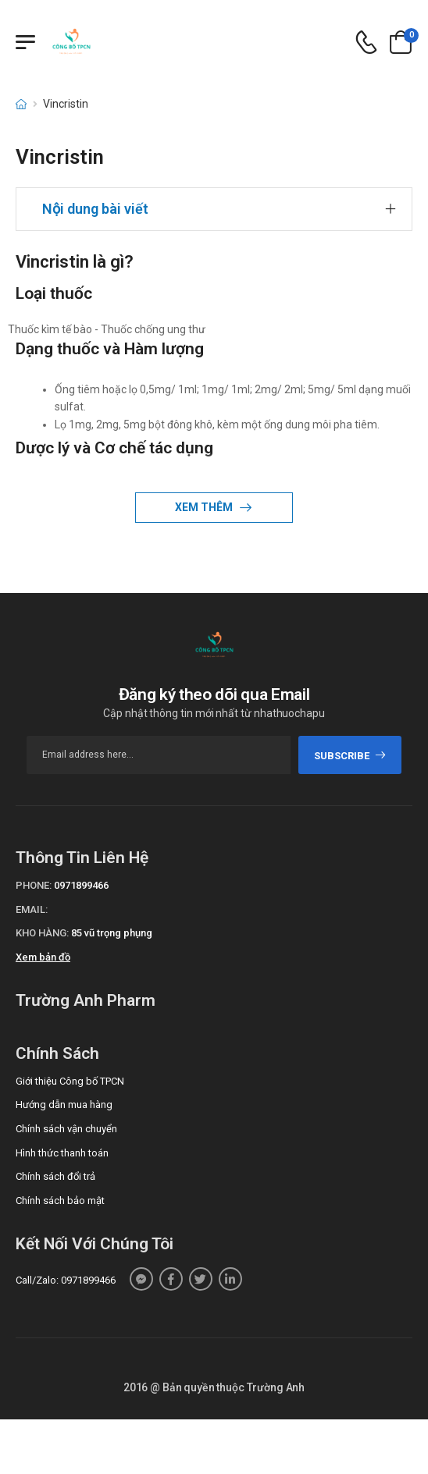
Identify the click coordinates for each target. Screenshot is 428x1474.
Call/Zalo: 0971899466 (66, 1280)
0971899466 (81, 885)
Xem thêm (205, 507)
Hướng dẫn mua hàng (64, 1104)
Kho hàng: (42, 933)
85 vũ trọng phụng (111, 933)
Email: (32, 909)
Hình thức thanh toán (62, 1153)
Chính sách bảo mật (60, 1200)
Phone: (34, 885)
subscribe (350, 756)
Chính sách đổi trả (55, 1176)
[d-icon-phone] (366, 42)
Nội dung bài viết (95, 209)
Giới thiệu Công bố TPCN (70, 1081)
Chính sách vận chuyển (66, 1129)
